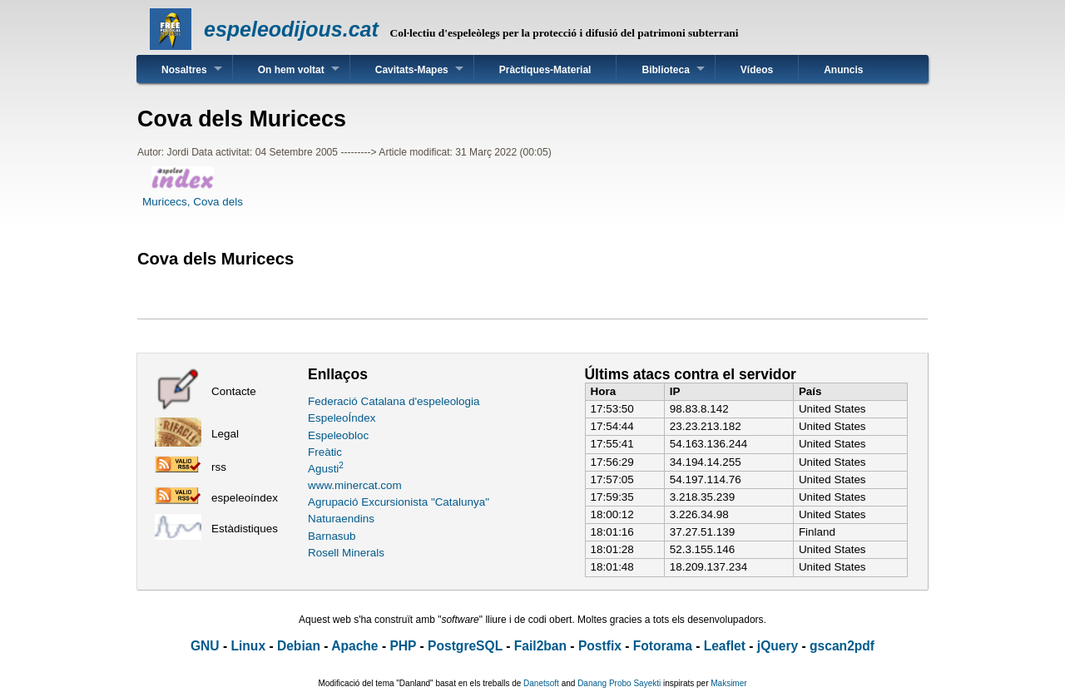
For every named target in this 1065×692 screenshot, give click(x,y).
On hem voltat (291, 70)
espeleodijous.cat (291, 29)
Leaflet (725, 646)
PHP (402, 646)
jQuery (777, 646)
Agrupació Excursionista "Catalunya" (398, 502)
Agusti (326, 468)
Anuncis (843, 70)
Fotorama (662, 646)
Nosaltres (184, 70)
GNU (205, 646)
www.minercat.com (355, 485)
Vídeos (757, 70)
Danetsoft (541, 683)
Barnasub (332, 536)
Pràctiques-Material (545, 70)
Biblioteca (665, 70)
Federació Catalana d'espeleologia (394, 401)
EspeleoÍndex (341, 418)
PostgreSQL (465, 646)
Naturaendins (341, 518)
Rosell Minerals (346, 552)
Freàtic (325, 452)
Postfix (600, 646)
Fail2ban (540, 646)
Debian (298, 646)
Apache (354, 646)
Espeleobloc (338, 435)
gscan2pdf (842, 646)
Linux (247, 646)
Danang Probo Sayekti (619, 683)
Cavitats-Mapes (411, 70)
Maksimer (728, 683)
